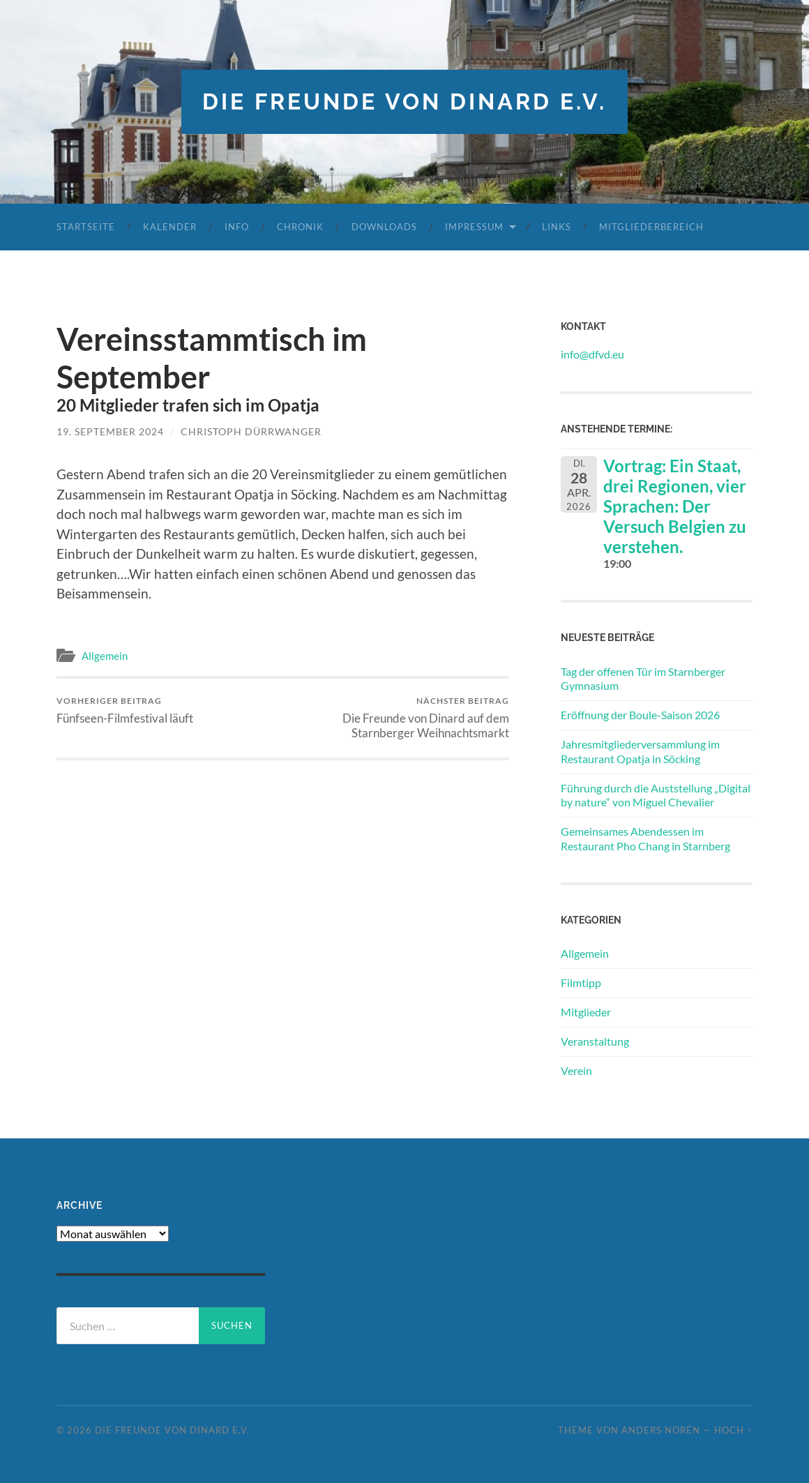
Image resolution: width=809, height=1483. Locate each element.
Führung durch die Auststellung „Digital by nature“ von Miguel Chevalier (655, 795)
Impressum (474, 226)
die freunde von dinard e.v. (404, 101)
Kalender (170, 226)
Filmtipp (581, 982)
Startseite (85, 226)
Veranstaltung (595, 1041)
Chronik (300, 226)
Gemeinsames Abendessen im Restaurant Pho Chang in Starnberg (645, 838)
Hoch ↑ (733, 1430)
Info (237, 226)
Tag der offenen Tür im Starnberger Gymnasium (643, 679)
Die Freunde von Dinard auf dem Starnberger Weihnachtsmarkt (398, 717)
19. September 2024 (110, 431)
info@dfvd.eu (592, 354)
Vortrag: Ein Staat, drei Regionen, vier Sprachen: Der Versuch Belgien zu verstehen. (674, 506)
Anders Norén (660, 1430)
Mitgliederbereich (651, 226)
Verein (576, 1070)
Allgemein (105, 655)
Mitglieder (586, 1011)
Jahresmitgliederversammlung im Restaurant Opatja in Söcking (640, 751)
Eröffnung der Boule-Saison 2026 (640, 714)
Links (556, 226)
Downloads (384, 226)
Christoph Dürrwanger (251, 431)
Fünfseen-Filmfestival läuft (124, 710)
